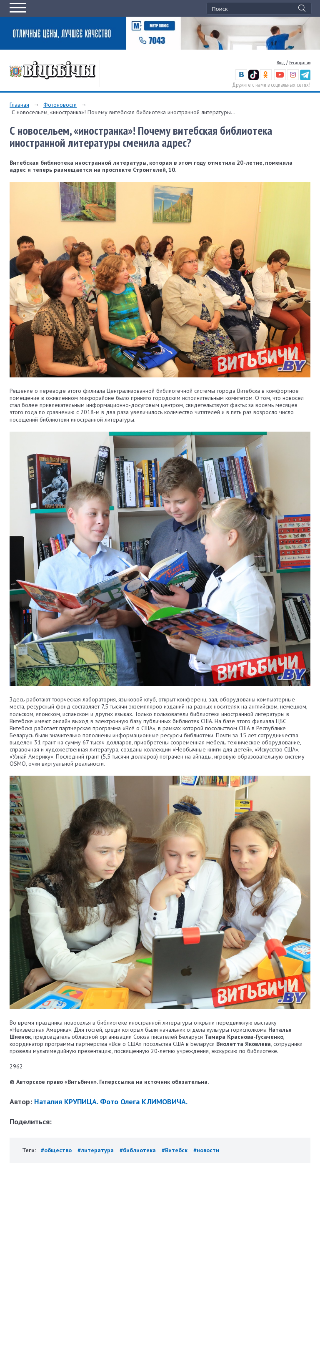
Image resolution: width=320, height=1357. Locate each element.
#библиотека (138, 1150)
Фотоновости (60, 104)
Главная (19, 104)
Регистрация (299, 62)
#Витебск (175, 1150)
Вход (281, 62)
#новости (206, 1150)
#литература (96, 1150)
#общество (56, 1150)
